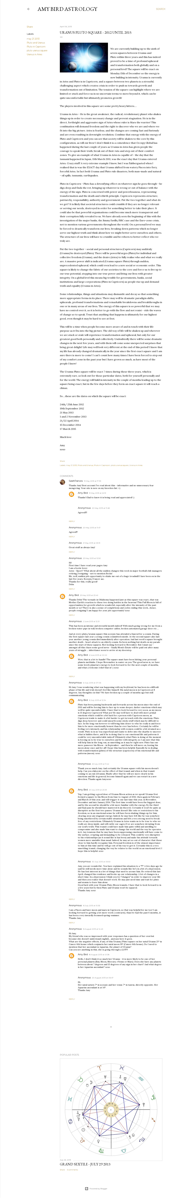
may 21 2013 (33, 38)
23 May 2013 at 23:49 (89, 595)
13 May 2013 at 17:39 (92, 481)
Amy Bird (83, 493)
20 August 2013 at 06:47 (102, 978)
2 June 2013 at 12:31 (91, 621)
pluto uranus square (37, 50)
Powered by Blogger (96, 1188)
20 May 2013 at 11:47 (91, 527)
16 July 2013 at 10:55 (91, 905)
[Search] (160, 9)
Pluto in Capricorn (36, 46)
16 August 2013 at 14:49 (93, 929)
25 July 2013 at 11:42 (100, 764)
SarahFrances (76, 481)
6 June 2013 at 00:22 (98, 655)
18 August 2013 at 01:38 (99, 954)
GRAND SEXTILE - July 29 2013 (85, 1164)
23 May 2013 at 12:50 (92, 558)
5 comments (72, 1170)
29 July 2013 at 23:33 (98, 790)
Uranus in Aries (34, 54)
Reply (72, 521)
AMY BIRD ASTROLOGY (67, 8)
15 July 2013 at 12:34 (97, 700)
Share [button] (30, 26)
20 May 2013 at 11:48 (101, 508)
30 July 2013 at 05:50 (101, 862)
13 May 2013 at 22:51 (97, 493)
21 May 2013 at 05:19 (91, 543)
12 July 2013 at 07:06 (92, 683)
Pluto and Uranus (36, 42)
